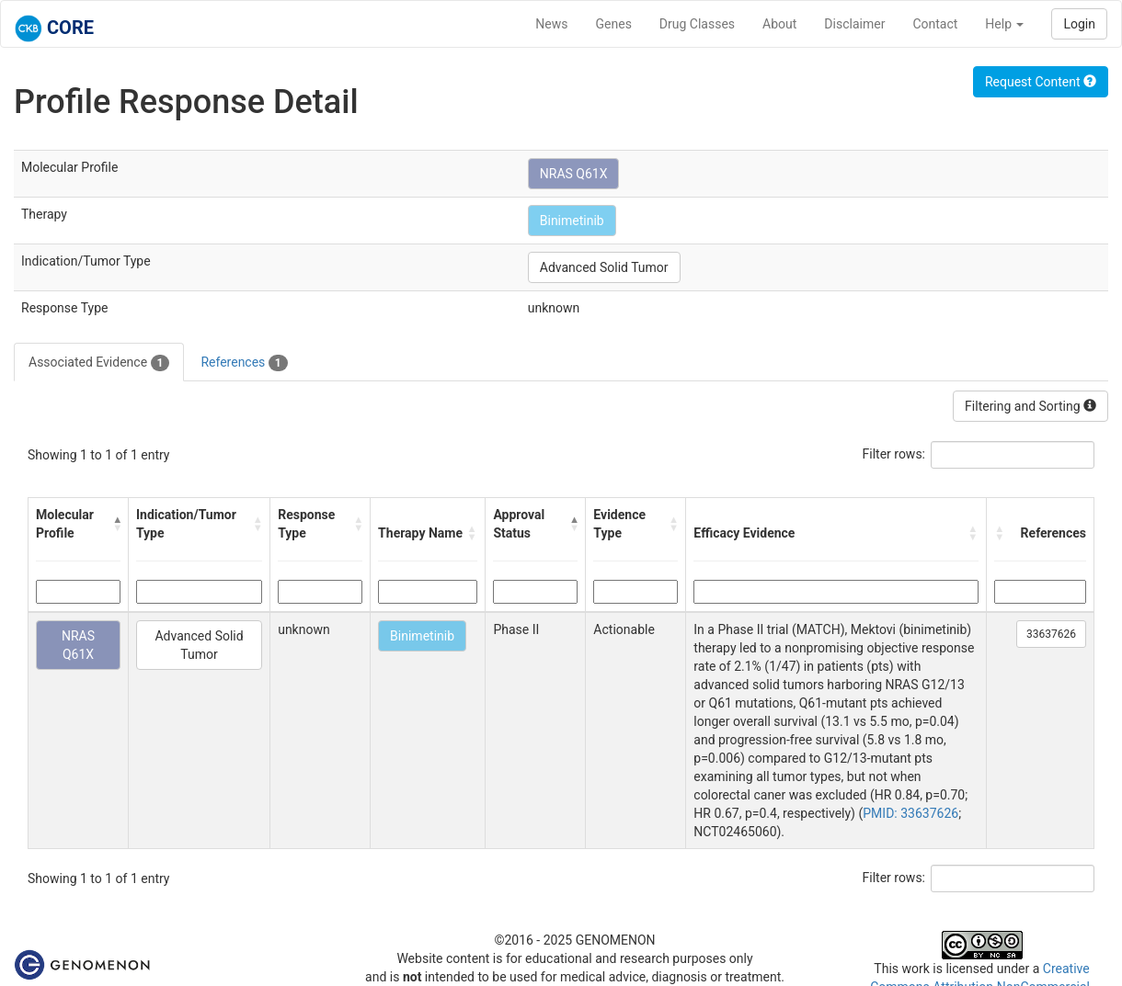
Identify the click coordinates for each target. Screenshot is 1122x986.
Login (1079, 24)
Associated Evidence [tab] (99, 363)
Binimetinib (572, 220)
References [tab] (243, 363)
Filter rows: (894, 454)
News (551, 24)
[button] (116, 524)
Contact (934, 24)
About (779, 24)
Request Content (1040, 81)
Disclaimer (854, 24)
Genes (614, 24)
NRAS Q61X (574, 173)
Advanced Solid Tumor (604, 267)
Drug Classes (697, 24)
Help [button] (1004, 24)
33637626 (1051, 634)
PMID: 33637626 (910, 813)
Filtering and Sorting (1030, 406)
